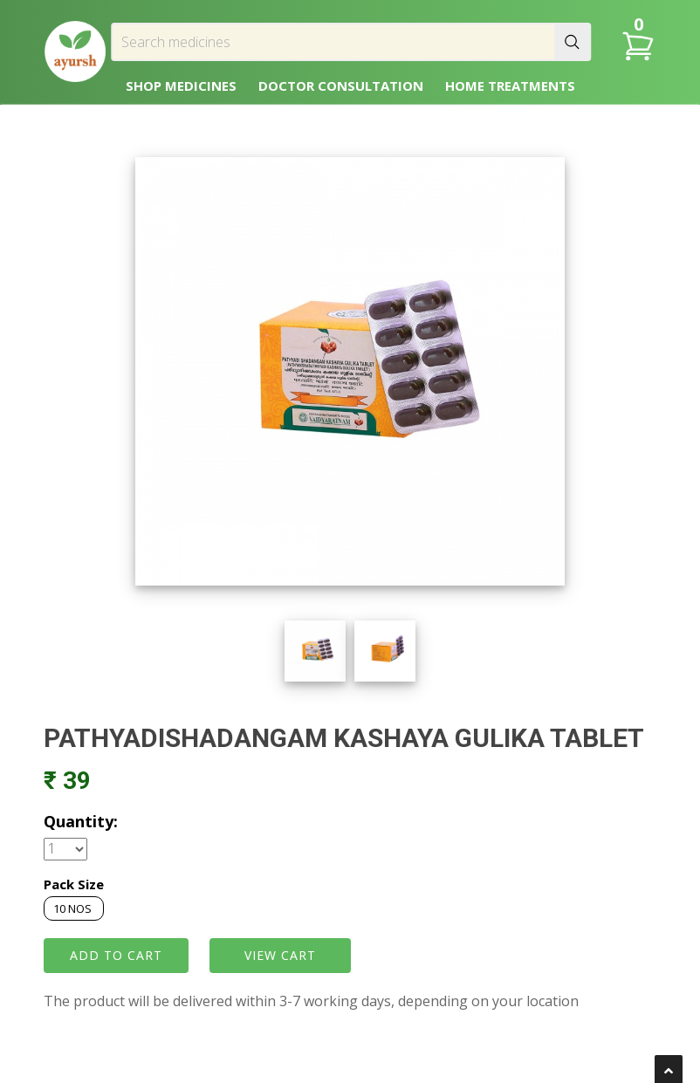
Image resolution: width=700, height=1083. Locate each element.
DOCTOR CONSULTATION (340, 85)
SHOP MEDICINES (181, 85)
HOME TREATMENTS (510, 85)
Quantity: (81, 821)
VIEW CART (280, 955)
